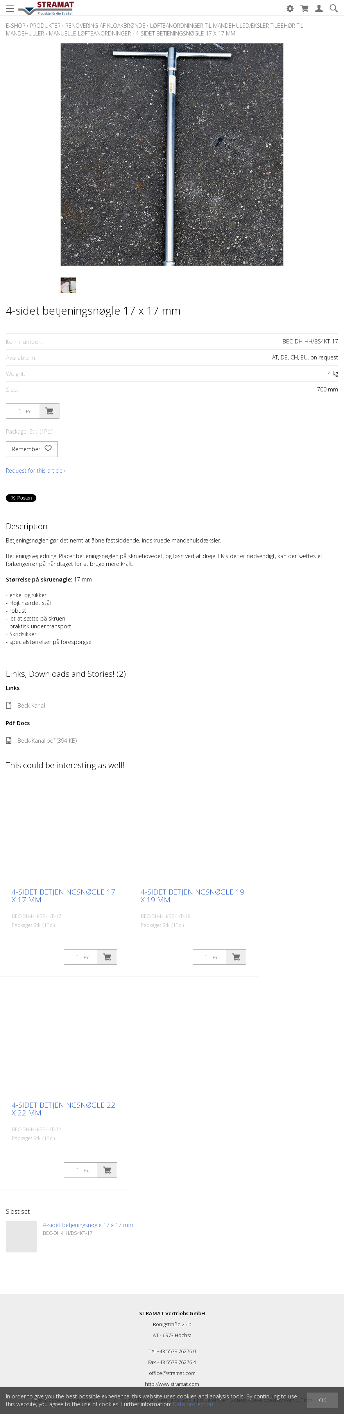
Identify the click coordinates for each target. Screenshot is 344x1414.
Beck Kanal (25, 705)
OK (322, 1400)
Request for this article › (36, 470)
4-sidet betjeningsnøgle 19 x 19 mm (192, 896)
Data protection (193, 1404)
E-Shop (15, 25)
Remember (32, 449)
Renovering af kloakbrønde (105, 25)
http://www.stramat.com (172, 1383)
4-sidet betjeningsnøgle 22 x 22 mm (63, 1109)
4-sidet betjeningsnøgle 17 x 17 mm (185, 33)
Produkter (45, 25)
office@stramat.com (172, 1373)
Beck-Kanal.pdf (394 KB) (41, 740)
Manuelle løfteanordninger (90, 33)
